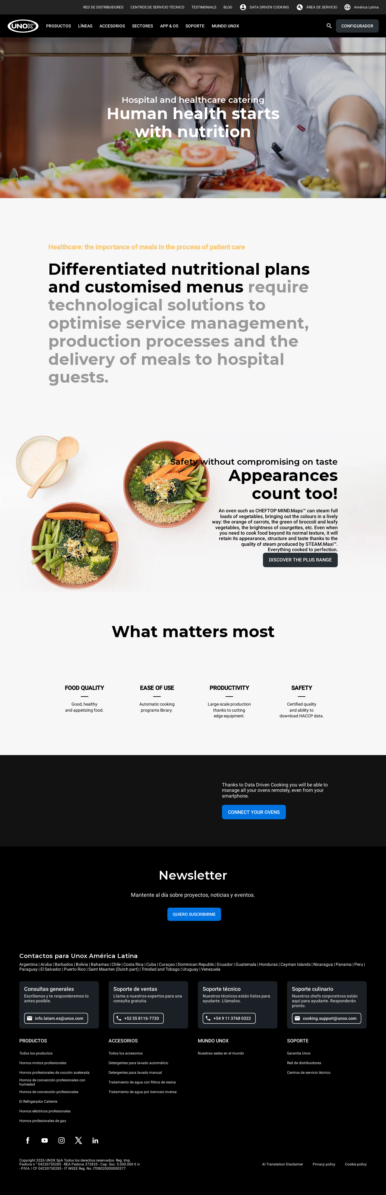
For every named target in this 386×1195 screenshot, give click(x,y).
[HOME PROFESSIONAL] (25, 26)
